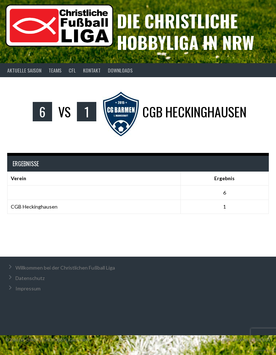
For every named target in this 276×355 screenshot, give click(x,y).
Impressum (28, 288)
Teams (55, 70)
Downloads (120, 70)
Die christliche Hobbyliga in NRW (185, 31)
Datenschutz (30, 278)
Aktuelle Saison (24, 70)
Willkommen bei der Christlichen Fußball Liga (65, 268)
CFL (72, 70)
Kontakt (92, 70)
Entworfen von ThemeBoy (242, 339)
